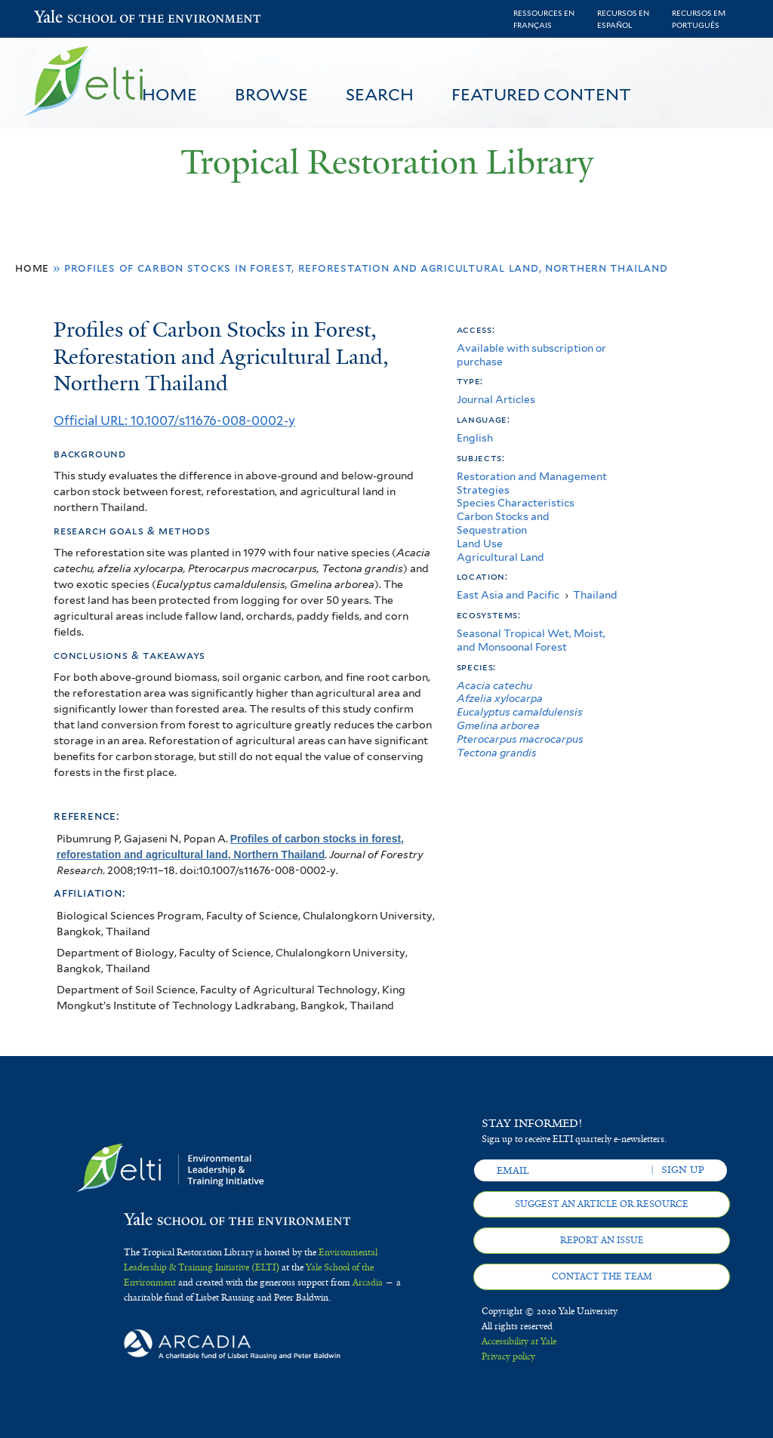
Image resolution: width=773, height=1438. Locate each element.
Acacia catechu (494, 685)
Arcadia (368, 1282)
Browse (271, 94)
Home (169, 94)
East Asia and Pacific (508, 595)
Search (380, 94)
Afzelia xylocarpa (500, 698)
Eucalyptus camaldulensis (520, 712)
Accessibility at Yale (519, 1341)
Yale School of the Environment (73, 18)
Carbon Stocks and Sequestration (503, 523)
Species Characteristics (515, 503)
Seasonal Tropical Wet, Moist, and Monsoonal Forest (531, 640)
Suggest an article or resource (601, 1204)
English (475, 438)
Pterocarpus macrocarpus (520, 739)
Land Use (480, 543)
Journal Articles (496, 399)
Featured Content (541, 94)
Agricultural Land (500, 557)
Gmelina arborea (498, 725)
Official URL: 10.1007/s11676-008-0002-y (174, 420)
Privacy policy (508, 1356)
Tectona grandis (497, 753)
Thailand (595, 595)
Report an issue (602, 1240)
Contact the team (602, 1276)
